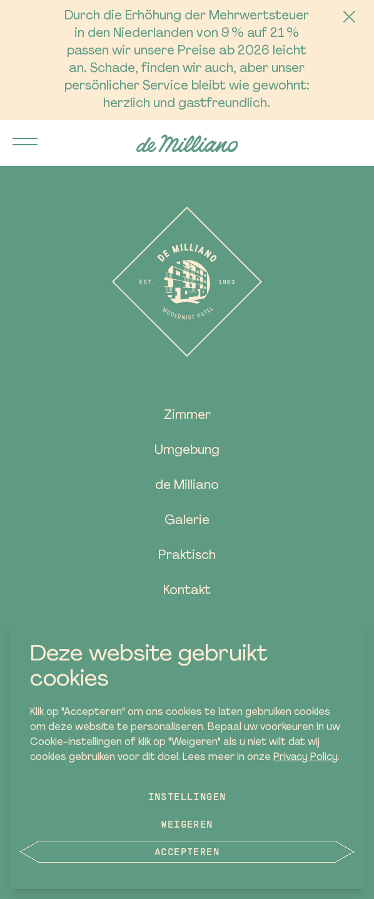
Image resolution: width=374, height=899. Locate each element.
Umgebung (187, 450)
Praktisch (187, 556)
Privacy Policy (305, 758)
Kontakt (187, 591)
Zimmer (187, 415)
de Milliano (187, 486)
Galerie (187, 521)
